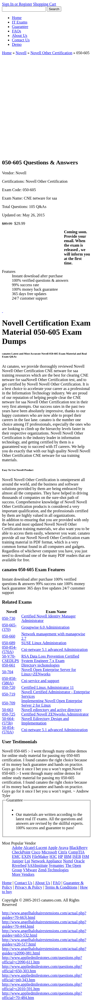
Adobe (17, 848)
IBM (67, 856)
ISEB (76, 856)
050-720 (8, 687)
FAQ (57, 883)
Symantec (56, 865)
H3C (53, 856)
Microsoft (49, 852)
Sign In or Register (17, 4)
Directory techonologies (40, 665)
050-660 (8, 636)
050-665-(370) (9, 627)
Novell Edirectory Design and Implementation (45, 721)
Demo (17, 44)
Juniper (18, 861)
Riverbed (19, 865)
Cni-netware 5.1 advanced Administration (54, 649)
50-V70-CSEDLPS (10, 658)
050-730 (8, 618)
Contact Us (21, 40)
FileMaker (40, 856)
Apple (53, 848)
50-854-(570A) (8, 729)
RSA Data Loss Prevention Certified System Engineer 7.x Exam (50, 658)
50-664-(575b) (8, 721)
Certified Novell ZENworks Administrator (55, 714)
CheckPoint (21, 852)
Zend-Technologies (53, 870)
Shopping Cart (44, 4)
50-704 (7, 672)
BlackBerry (78, 848)
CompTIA (76, 852)
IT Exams (19, 22)
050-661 (8, 665)
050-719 (8, 694)
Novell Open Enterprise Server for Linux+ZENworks (48, 672)
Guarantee (20, 27)
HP (60, 856)
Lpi (27, 861)
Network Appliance (46, 861)
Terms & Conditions (61, 887)
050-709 (8, 703)
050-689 (8, 643)
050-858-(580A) (9, 680)
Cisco (35, 852)
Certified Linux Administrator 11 (47, 687)
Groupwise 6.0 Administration (45, 627)
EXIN (26, 856)
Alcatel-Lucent (35, 848)
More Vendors (23, 874)
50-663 (7, 710)
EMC (16, 856)
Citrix (62, 852)
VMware (30, 870)
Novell (21, 53)
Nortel (68, 861)
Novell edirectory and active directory (51, 710)
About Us (19, 35)
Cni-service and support (40, 681)
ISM (85, 856)
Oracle (79, 861)
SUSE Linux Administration (43, 643)
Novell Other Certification (51, 53)
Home (17, 18)
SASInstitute (38, 865)
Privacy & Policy (28, 887)
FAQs (16, 31)
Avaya (63, 848)
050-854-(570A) (9, 649)
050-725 (8, 714)
